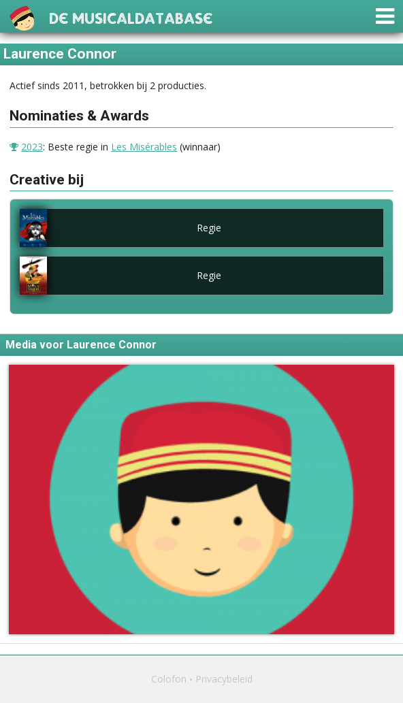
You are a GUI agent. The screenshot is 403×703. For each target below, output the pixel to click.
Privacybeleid (224, 678)
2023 (32, 146)
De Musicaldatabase (130, 16)
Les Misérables (144, 146)
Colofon (169, 678)
